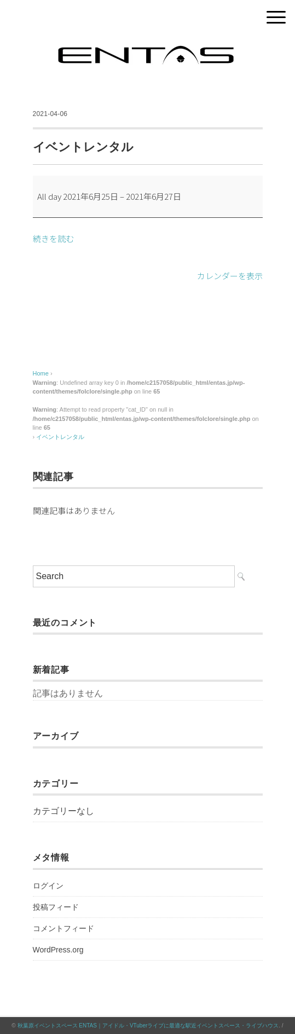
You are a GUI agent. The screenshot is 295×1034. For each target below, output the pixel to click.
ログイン (48, 885)
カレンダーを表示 (230, 275)
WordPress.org (58, 949)
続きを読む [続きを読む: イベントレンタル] (53, 238)
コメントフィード (63, 928)
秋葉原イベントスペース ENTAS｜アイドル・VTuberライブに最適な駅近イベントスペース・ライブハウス (148, 1026)
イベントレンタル (60, 437)
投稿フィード (56, 907)
